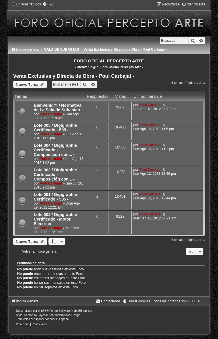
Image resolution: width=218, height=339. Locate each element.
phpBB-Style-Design (67, 315)
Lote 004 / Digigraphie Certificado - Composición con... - (55, 150)
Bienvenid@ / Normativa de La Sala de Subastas (58, 107)
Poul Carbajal (51, 114)
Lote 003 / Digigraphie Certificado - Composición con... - (55, 174)
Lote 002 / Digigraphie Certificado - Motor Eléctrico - (55, 219)
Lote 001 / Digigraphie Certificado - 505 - (55, 196)
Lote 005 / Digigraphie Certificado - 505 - (55, 127)
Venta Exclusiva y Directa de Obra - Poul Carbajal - (73, 76)
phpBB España (59, 319)
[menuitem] (48, 4)
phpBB (42, 310)
